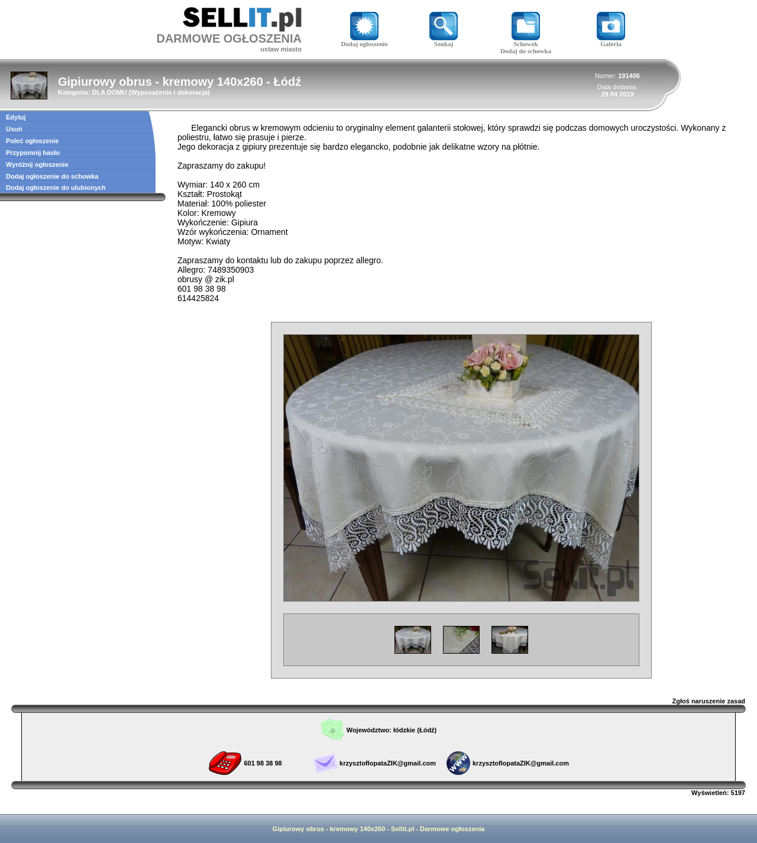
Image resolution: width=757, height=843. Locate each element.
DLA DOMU (109, 92)
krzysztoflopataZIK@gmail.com (387, 763)
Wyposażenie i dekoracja (169, 92)
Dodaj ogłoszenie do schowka (52, 176)
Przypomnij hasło (33, 152)
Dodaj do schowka (525, 50)
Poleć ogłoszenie (32, 140)
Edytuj (16, 117)
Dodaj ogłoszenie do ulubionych (56, 187)
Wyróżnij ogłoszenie (37, 164)
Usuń (14, 129)
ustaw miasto (281, 49)
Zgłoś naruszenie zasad (708, 701)
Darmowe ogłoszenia (452, 828)
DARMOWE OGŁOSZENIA (229, 38)
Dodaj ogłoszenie (364, 40)
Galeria (611, 40)
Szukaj (443, 40)
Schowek (526, 40)
